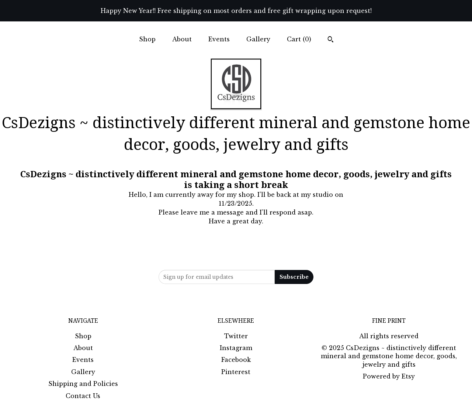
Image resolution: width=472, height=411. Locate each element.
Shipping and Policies (83, 383)
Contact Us (83, 396)
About (182, 39)
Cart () (299, 39)
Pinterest (235, 372)
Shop (147, 39)
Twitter (236, 336)
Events (219, 39)
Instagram (236, 348)
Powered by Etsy (389, 376)
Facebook (236, 359)
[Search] (330, 40)
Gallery (258, 39)
